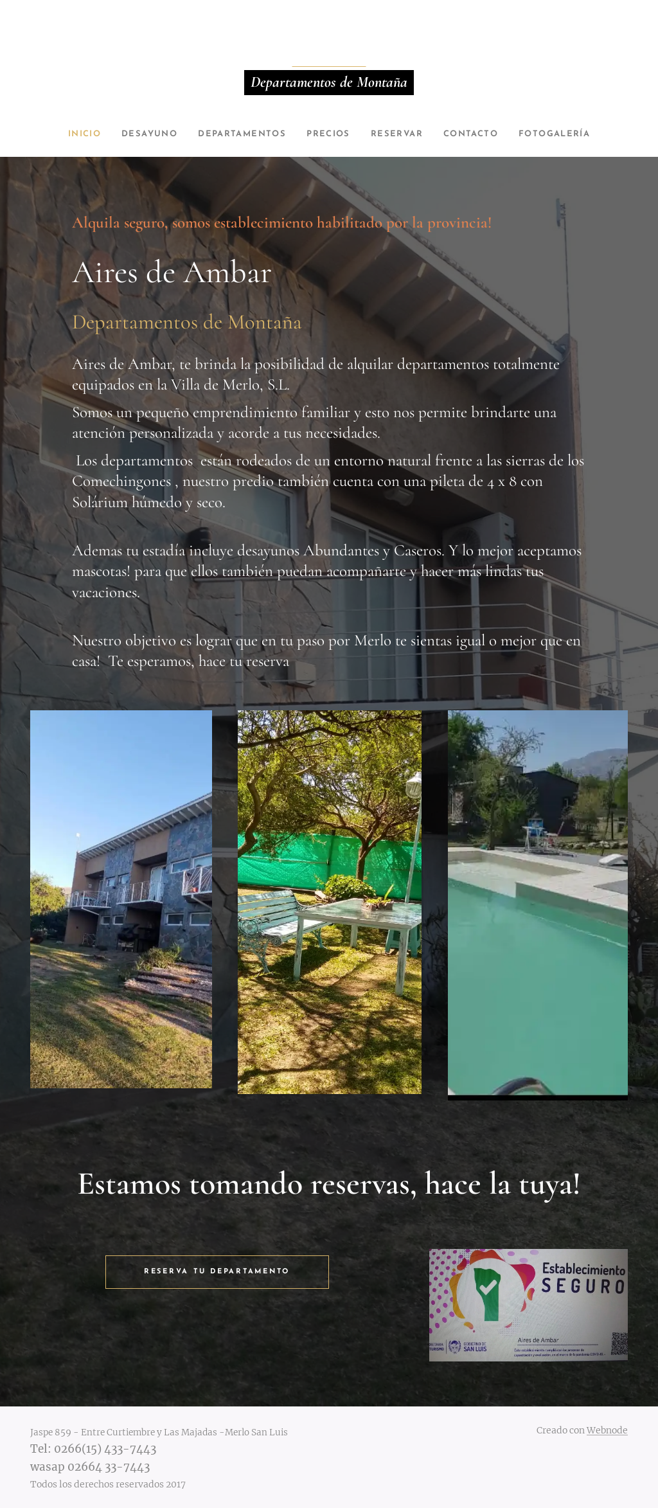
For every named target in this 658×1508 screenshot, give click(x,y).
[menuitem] (73, 134)
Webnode (607, 1430)
